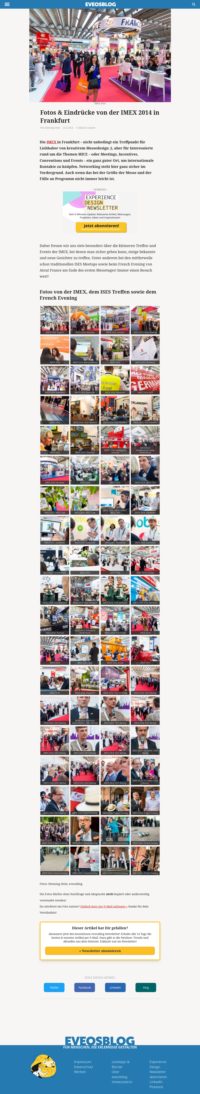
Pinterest (156, 1087)
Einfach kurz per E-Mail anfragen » (104, 906)
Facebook (84, 987)
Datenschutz (83, 1067)
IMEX (52, 142)
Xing (146, 987)
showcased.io (122, 1081)
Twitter (54, 987)
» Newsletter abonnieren (100, 951)
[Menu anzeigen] (7, 4)
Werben (80, 1071)
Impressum (82, 1061)
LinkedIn (115, 987)
